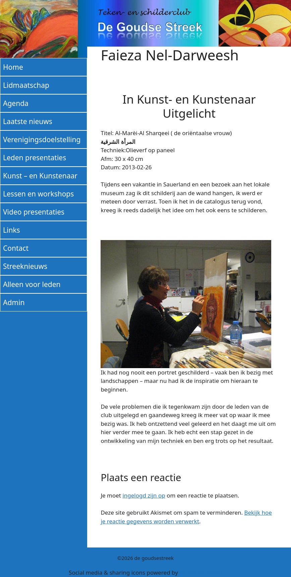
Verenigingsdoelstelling (41, 139)
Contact (15, 248)
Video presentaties (33, 212)
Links (11, 230)
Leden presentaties (34, 157)
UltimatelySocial (200, 572)
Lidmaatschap (26, 85)
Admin (13, 302)
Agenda (15, 103)
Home (13, 67)
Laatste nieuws (27, 121)
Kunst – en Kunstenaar (40, 175)
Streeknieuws (25, 266)
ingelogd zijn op (143, 495)
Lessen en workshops (38, 193)
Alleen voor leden (32, 284)
